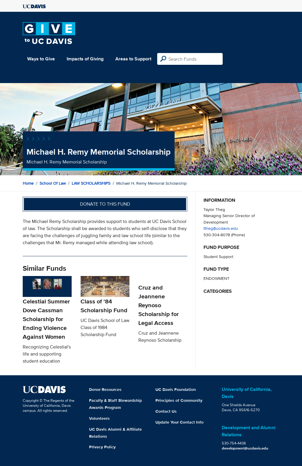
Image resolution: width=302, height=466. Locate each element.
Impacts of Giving (85, 58)
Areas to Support (133, 58)
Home (28, 183)
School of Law (53, 183)
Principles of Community (178, 400)
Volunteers (99, 418)
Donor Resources (105, 389)
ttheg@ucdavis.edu (220, 228)
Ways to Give (41, 58)
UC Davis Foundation (175, 389)
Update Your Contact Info (179, 422)
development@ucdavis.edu (245, 448)
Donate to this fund (105, 204)
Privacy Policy (102, 447)
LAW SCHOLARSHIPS (91, 183)
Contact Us (166, 411)
